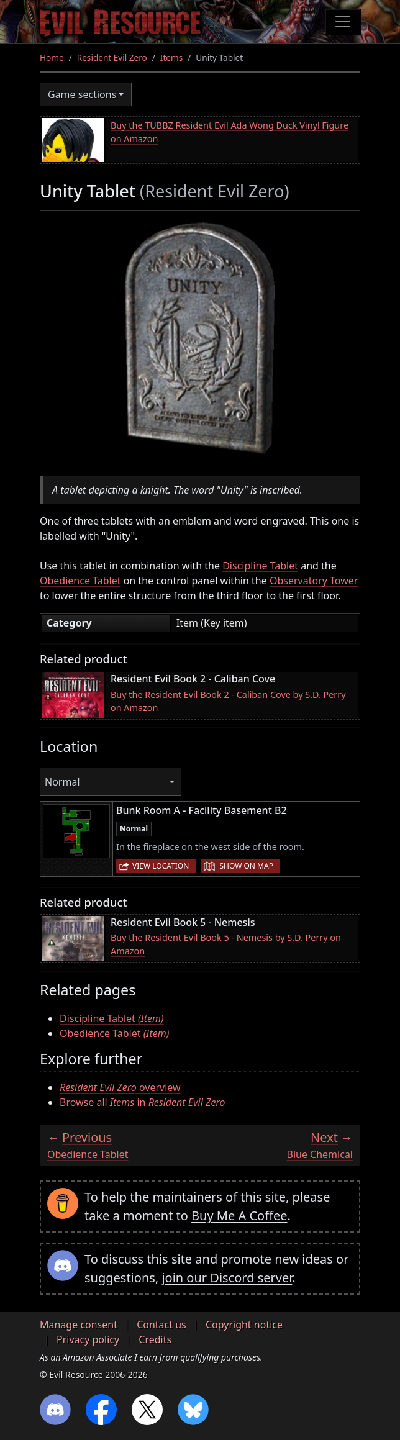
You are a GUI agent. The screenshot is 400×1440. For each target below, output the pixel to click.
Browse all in (142, 1102)
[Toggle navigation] (342, 21)
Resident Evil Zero (112, 57)
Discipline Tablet (260, 566)
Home (52, 57)
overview (120, 1087)
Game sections (82, 94)
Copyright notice (244, 1324)
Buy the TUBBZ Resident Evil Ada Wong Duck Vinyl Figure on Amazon (229, 132)
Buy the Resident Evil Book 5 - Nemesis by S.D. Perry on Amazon (226, 944)
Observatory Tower (314, 580)
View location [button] (160, 866)
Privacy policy (88, 1339)
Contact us (161, 1324)
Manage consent (78, 1324)
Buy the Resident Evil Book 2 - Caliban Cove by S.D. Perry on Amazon (228, 701)
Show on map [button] (246, 866)
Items (171, 57)
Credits (155, 1339)
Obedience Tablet (80, 580)
